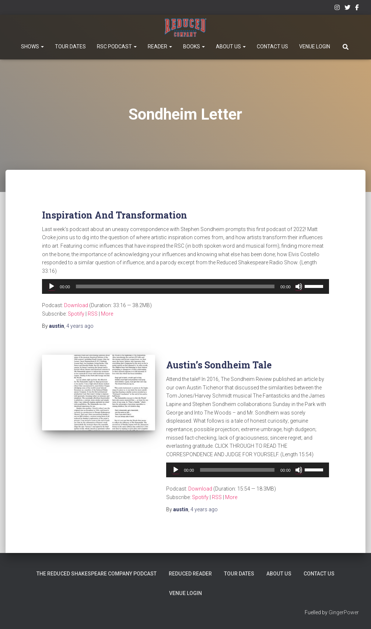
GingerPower (344, 612)
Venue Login (314, 46)
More (107, 314)
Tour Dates (70, 46)
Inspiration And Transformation (114, 215)
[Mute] (298, 286)
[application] (185, 286)
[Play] (51, 286)
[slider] (175, 286)
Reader (160, 46)
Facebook (357, 8)
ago (80, 326)
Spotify (76, 314)
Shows (32, 46)
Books (194, 46)
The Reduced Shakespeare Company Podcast (97, 574)
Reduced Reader (190, 574)
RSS (93, 314)
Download (76, 305)
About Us (231, 46)
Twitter (347, 8)
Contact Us (272, 46)
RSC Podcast (117, 46)
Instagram (337, 8)
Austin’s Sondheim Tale (219, 365)
